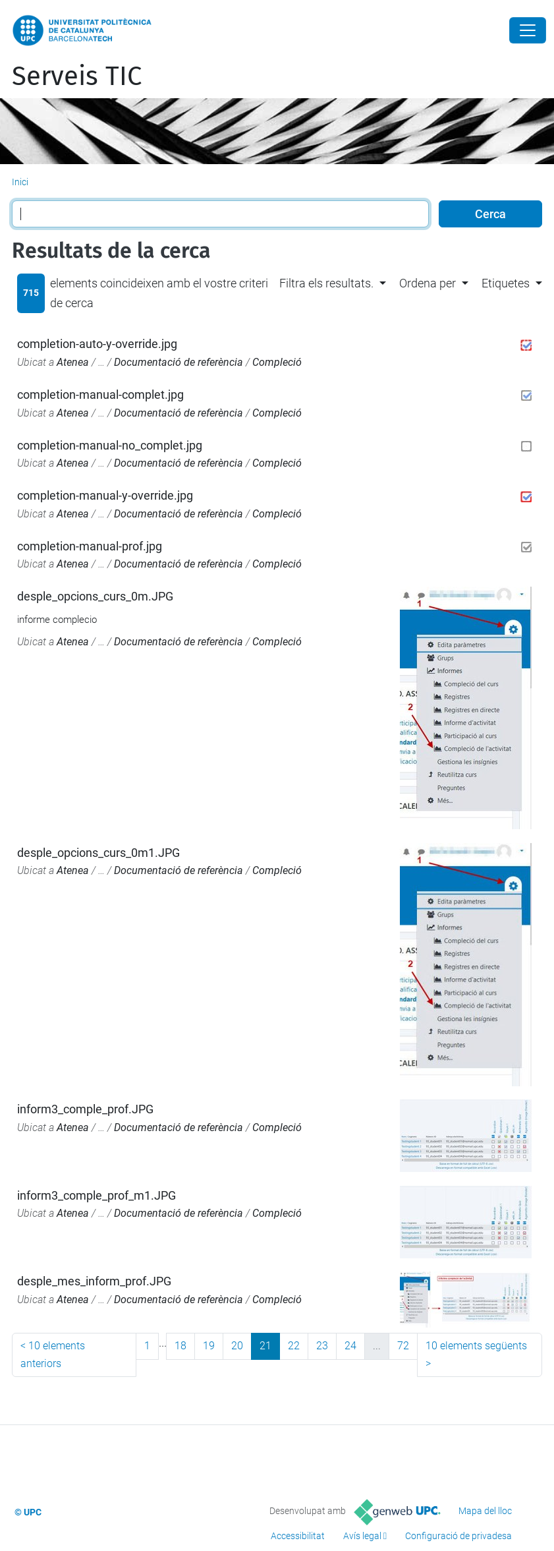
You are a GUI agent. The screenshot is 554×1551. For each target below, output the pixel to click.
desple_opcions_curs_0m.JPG (95, 596)
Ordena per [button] (427, 283)
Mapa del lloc (485, 1511)
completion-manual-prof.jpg (89, 546)
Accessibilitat (298, 1536)
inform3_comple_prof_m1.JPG (96, 1195)
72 (403, 1345)
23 (322, 1345)
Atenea (73, 362)
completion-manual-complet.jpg (100, 394)
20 (237, 1345)
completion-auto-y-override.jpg (97, 344)
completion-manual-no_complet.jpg (109, 445)
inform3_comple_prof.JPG (85, 1109)
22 (294, 1345)
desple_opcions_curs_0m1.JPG (98, 853)
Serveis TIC (77, 76)
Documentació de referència (178, 362)
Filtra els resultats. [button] (326, 283)
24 (350, 1345)
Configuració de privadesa (458, 1536)
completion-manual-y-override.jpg (105, 495)
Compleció (277, 362)
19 (209, 1345)
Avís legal (362, 1536)
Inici (20, 182)
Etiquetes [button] (506, 283)
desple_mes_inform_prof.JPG (94, 1281)
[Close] (527, 30)
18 (180, 1345)
